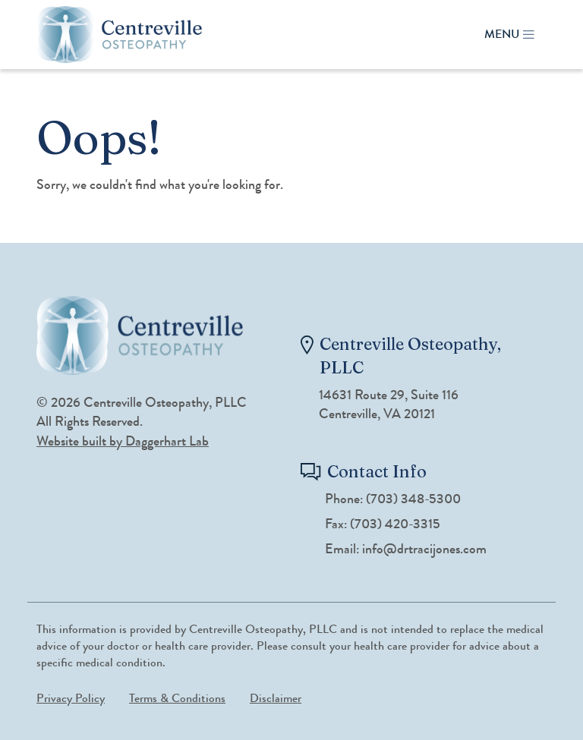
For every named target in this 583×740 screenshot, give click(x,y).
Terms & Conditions (177, 698)
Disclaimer (275, 698)
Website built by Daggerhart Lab (122, 441)
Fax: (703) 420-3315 (382, 524)
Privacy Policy (70, 698)
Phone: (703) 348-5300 (393, 499)
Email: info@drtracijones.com (406, 549)
